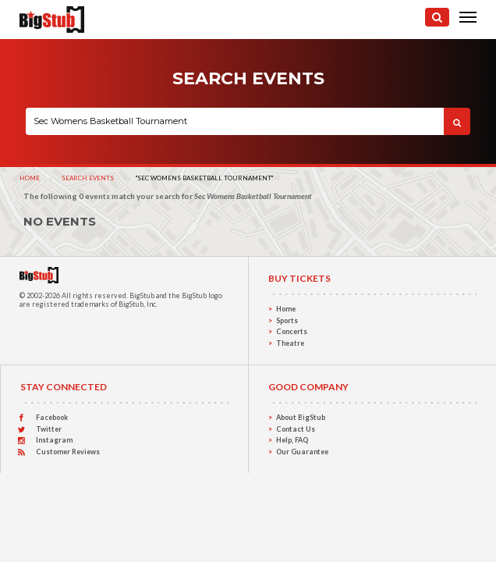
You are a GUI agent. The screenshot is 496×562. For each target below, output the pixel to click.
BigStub (141, 295)
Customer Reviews (68, 451)
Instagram (54, 439)
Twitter (49, 428)
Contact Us (295, 429)
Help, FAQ (292, 440)
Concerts (291, 331)
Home (29, 178)
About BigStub (300, 417)
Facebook (52, 417)
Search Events (88, 178)
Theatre (290, 343)
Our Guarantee (302, 451)
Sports (287, 320)
